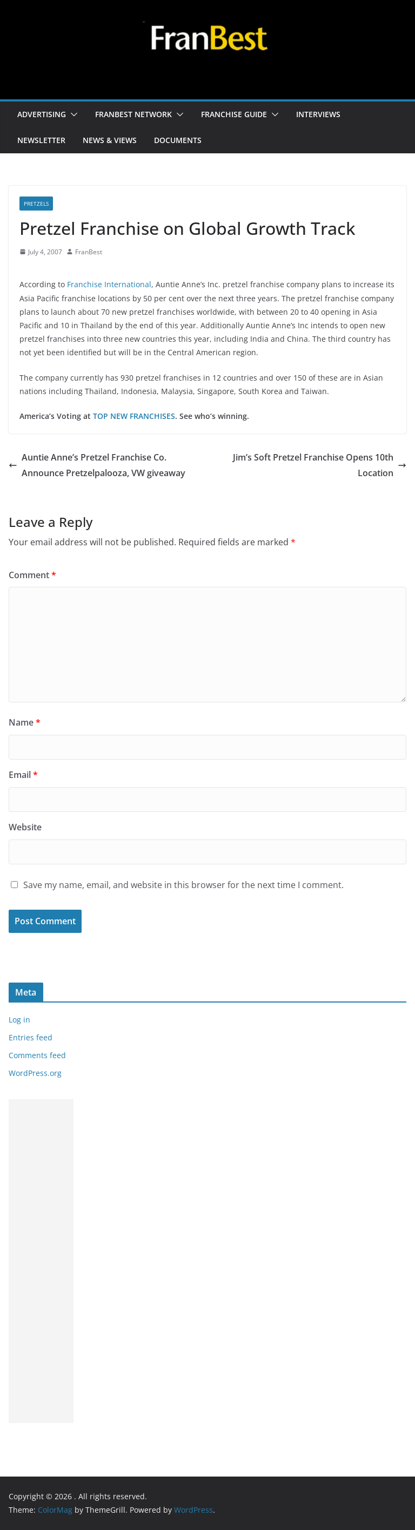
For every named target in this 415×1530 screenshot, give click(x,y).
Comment (32, 575)
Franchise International (109, 284)
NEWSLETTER (41, 140)
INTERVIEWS (318, 114)
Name (25, 722)
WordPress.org (35, 1073)
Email (23, 775)
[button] (72, 114)
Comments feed (37, 1055)
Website (25, 827)
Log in (19, 1019)
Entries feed (30, 1037)
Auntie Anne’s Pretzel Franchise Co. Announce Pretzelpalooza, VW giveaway (97, 465)
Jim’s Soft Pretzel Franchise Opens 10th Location (319, 465)
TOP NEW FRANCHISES (134, 416)
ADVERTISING (41, 114)
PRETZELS (36, 203)
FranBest (88, 251)
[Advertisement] (41, 1261)
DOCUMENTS (178, 140)
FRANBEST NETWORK (133, 114)
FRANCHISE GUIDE (234, 114)
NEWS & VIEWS (110, 140)
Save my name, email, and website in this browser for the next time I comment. (183, 885)
